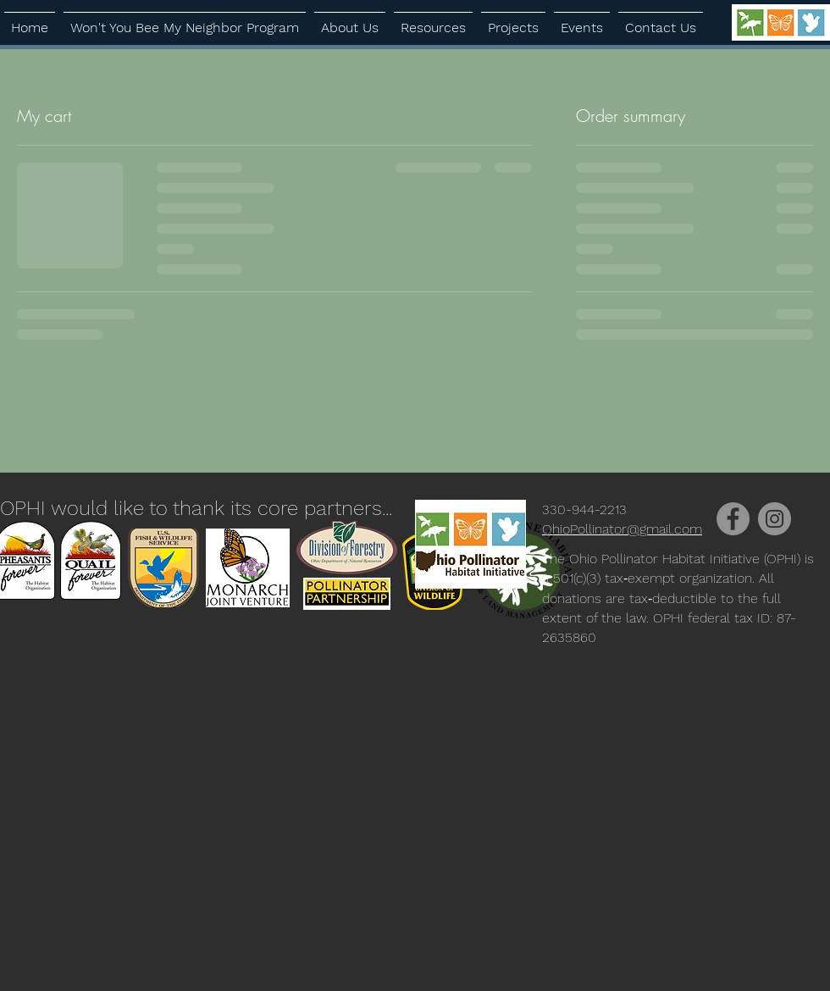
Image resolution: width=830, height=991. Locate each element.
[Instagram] (774, 518)
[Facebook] (733, 518)
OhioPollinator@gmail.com (622, 529)
